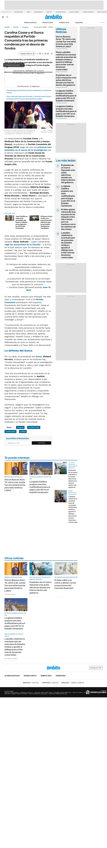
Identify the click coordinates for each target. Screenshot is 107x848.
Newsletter (102, 22)
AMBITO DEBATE (73, 683)
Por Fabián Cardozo (10, 658)
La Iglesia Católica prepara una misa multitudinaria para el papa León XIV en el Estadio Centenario (66, 95)
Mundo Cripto (48, 22)
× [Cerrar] (22, 65)
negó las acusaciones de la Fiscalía (22, 244)
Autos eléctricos (60, 12)
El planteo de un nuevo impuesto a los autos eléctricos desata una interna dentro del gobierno (66, 80)
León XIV (49, 12)
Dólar (28, 12)
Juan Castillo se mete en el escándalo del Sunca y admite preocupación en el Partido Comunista (21, 222)
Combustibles (38, 12)
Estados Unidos (74, 12)
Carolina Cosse (33, 427)
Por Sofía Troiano (9, 594)
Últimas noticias (30, 22)
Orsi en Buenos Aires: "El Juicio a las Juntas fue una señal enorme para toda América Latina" (66, 41)
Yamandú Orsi (19, 12)
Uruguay (25, 27)
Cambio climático (88, 12)
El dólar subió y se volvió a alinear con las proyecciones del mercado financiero (65, 584)
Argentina (79, 22)
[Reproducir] (28, 69)
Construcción (10, 431)
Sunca (39, 356)
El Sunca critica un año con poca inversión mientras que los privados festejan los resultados (46, 222)
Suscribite (41, 443)
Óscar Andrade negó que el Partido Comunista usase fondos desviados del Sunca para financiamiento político (29, 97)
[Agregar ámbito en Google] (27, 53)
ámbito (7, 27)
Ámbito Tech (64, 22)
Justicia (23, 431)
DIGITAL (31, 683)
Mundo (16, 27)
